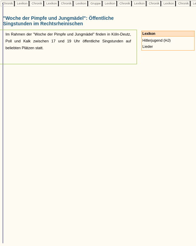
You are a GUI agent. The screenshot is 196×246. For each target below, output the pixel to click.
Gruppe (95, 3)
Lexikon (22, 3)
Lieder (147, 46)
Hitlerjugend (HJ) (156, 40)
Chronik (7, 3)
